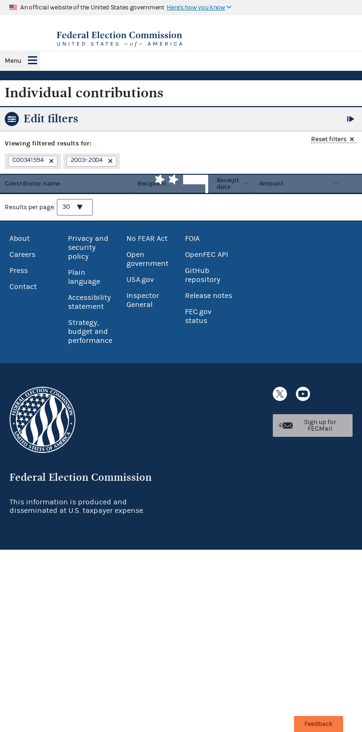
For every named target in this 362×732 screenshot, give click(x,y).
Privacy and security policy (88, 247)
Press (18, 270)
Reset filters (328, 139)
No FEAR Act (147, 238)
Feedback (318, 724)
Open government (147, 259)
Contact (23, 286)
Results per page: (49, 207)
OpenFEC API (206, 254)
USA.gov (140, 279)
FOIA (192, 238)
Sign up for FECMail (320, 425)
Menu (13, 61)
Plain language (84, 277)
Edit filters (51, 118)
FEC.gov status (198, 316)
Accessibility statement (89, 302)
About (19, 238)
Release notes (208, 295)
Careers (22, 254)
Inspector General (142, 300)
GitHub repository (202, 275)
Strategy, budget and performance (90, 331)
